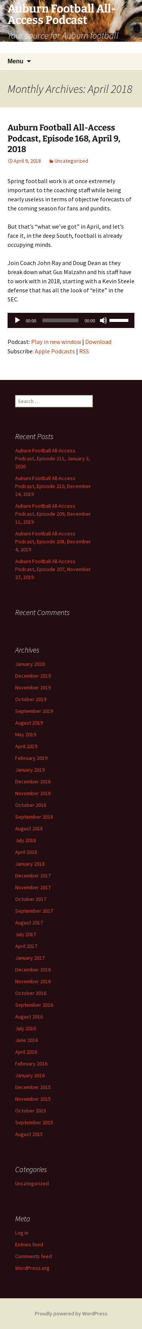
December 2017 (33, 875)
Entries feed (29, 1244)
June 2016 (26, 1040)
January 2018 (30, 863)
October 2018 (30, 805)
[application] (71, 320)
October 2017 (30, 899)
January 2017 (30, 957)
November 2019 (33, 687)
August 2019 (29, 722)
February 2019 (31, 758)
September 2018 (34, 816)
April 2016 (26, 1051)
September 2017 (34, 910)
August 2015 (29, 1134)
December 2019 (33, 675)
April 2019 (26, 746)
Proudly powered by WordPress (71, 1313)
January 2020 (30, 664)
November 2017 (33, 887)
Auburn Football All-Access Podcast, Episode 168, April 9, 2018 (64, 138)
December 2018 (33, 781)
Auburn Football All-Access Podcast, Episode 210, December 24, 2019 (53, 486)
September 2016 (34, 1004)
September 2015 (34, 1122)
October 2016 (30, 993)
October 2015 (30, 1110)
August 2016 (29, 1016)
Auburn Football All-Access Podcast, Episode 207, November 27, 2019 (53, 569)
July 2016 (25, 1028)
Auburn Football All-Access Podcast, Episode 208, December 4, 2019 (53, 541)
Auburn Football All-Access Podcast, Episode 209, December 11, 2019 (53, 513)
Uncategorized (71, 160)
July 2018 (25, 840)
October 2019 (30, 699)
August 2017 (29, 922)
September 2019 (34, 711)
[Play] (17, 320)
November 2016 (33, 981)
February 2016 (31, 1063)
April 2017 (26, 946)
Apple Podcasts (55, 351)
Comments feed (33, 1256)
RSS (84, 351)
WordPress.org (32, 1268)
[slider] (60, 320)
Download (98, 341)
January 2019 (30, 769)
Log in (21, 1232)
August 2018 (29, 828)
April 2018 (26, 852)
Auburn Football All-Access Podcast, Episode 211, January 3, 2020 (52, 458)
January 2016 (30, 1075)
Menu (15, 61)
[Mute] (103, 320)
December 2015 (33, 1087)
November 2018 (33, 793)
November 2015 (33, 1098)
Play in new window (56, 341)
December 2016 (33, 969)
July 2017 (25, 934)
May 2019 (25, 734)
